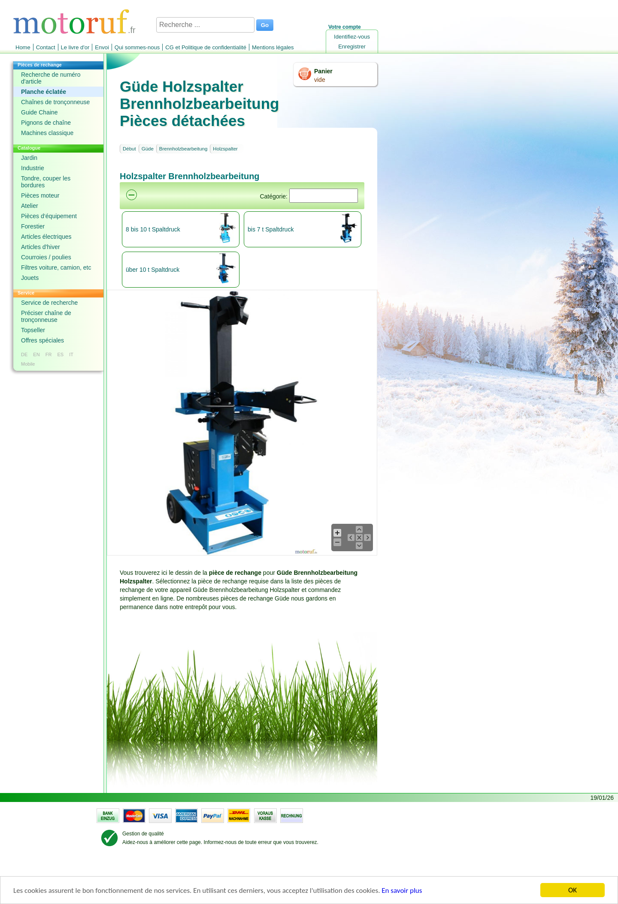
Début (129, 148)
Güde (148, 148)
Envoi (102, 47)
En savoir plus (402, 890)
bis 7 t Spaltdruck (271, 229)
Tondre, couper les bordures (45, 182)
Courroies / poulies (46, 257)
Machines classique (47, 132)
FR (48, 354)
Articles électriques (46, 236)
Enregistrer (352, 46)
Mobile (28, 363)
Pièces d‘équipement (49, 216)
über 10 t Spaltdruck (152, 269)
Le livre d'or (75, 47)
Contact (45, 47)
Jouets (30, 277)
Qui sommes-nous (137, 47)
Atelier (29, 205)
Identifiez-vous (352, 36)
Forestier (33, 226)
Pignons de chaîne (46, 122)
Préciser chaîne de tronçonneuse (46, 316)
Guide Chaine (39, 112)
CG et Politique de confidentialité (205, 47)
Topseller (33, 330)
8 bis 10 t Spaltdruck (153, 229)
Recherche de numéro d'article (51, 78)
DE (24, 354)
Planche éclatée (43, 91)
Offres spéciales (42, 340)
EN (36, 354)
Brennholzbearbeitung (183, 148)
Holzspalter (225, 148)
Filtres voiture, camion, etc (56, 267)
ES (60, 354)
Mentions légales (273, 47)
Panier (323, 71)
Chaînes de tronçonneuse (55, 102)
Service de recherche (49, 302)
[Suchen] (323, 196)
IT (71, 354)
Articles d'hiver (40, 246)
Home (22, 47)
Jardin (29, 157)
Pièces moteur (40, 195)
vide (319, 79)
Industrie (32, 168)
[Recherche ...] (205, 25)
